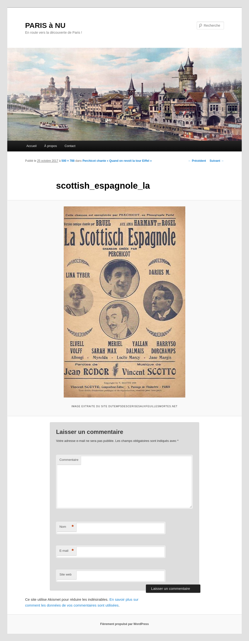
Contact (69, 146)
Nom (66, 526)
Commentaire (68, 460)
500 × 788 (68, 160)
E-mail (66, 550)
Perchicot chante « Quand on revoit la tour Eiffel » (117, 160)
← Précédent (197, 160)
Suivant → (217, 160)
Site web (65, 574)
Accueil (31, 146)
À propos (50, 146)
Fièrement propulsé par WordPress (124, 624)
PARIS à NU (45, 25)
